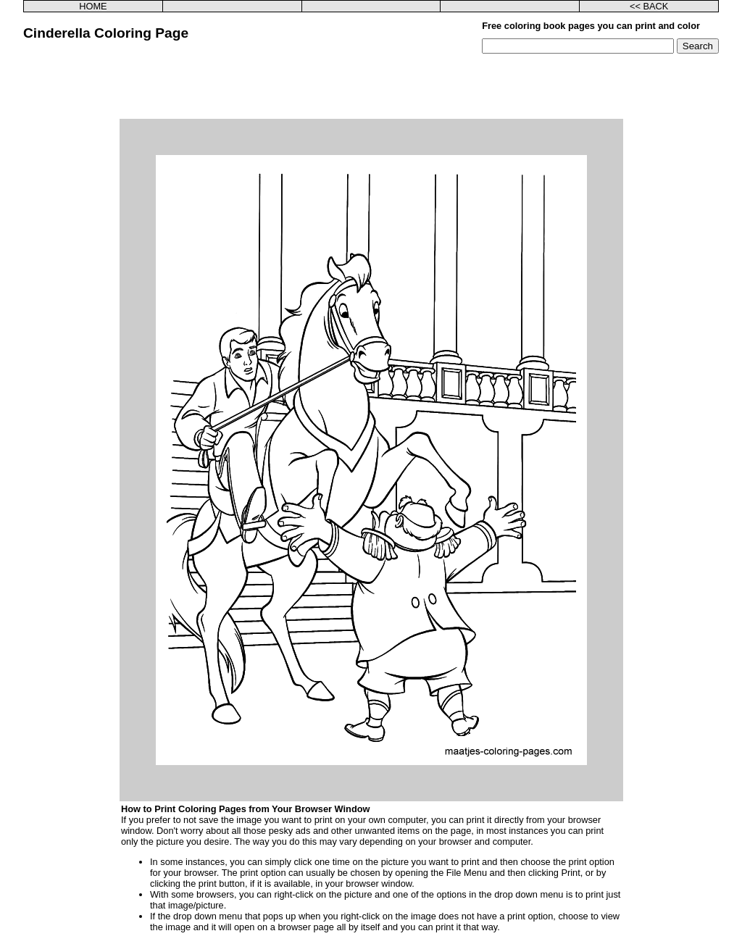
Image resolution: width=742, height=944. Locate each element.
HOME (93, 6)
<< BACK (649, 6)
